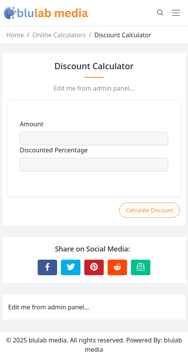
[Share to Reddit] (117, 267)
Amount (31, 124)
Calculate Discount (149, 210)
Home (15, 35)
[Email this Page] (140, 267)
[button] (160, 13)
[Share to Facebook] (47, 267)
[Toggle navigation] (176, 12)
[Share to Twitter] (70, 267)
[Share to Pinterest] (94, 267)
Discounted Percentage (54, 150)
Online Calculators (58, 35)
